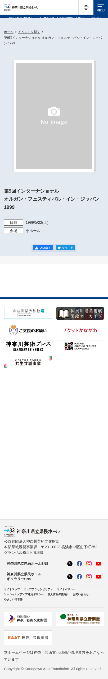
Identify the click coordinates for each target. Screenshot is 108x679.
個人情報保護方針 (58, 594)
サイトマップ (12, 589)
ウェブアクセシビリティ (38, 589)
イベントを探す (29, 32)
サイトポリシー (66, 589)
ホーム (9, 32)
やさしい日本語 (13, 599)
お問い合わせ (81, 594)
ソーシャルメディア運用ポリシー (24, 594)
